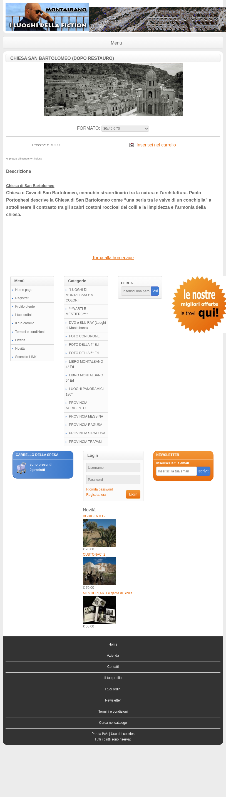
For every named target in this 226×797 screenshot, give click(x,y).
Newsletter (113, 700)
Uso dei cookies (123, 734)
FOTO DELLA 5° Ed (84, 353)
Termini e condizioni (29, 332)
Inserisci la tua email (172, 463)
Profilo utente (25, 306)
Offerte (20, 340)
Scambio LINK (26, 357)
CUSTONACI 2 (94, 554)
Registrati (22, 298)
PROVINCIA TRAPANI (85, 442)
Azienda (113, 656)
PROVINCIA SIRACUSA (87, 433)
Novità (20, 348)
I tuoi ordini (23, 315)
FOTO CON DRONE (84, 336)
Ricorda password (99, 489)
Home (112, 644)
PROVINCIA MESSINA (86, 416)
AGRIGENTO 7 (94, 516)
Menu (116, 43)
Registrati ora (96, 495)
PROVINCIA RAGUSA (85, 425)
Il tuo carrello (24, 323)
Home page (24, 290)
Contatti (113, 667)
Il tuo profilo (112, 678)
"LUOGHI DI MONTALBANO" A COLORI (79, 295)
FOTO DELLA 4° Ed (84, 345)
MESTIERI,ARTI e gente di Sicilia (107, 593)
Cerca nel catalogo (113, 723)
